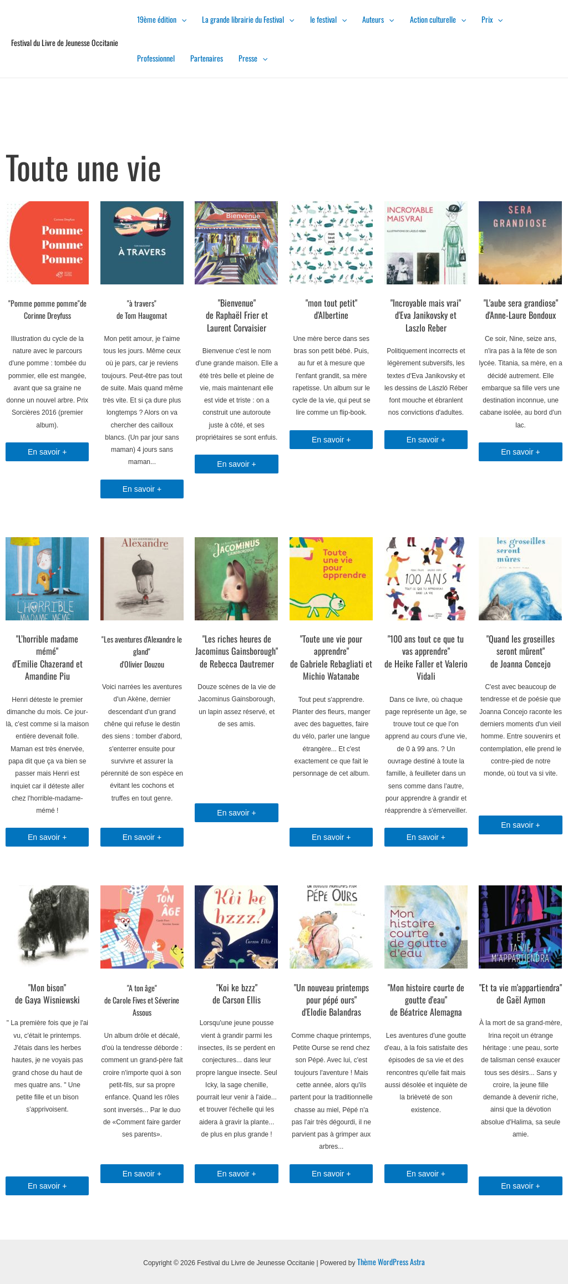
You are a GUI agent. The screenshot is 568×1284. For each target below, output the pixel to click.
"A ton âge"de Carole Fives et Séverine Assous (141, 1000)
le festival (328, 19)
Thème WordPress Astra (391, 1261)
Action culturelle (438, 19)
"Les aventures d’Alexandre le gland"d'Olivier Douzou (142, 651)
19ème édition (161, 19)
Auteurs (378, 19)
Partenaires (206, 58)
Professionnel (156, 58)
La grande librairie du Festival (248, 19)
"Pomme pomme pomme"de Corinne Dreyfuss (47, 309)
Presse (253, 58)
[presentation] (181, 19)
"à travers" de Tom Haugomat (141, 309)
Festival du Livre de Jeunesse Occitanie (64, 42)
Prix (492, 19)
